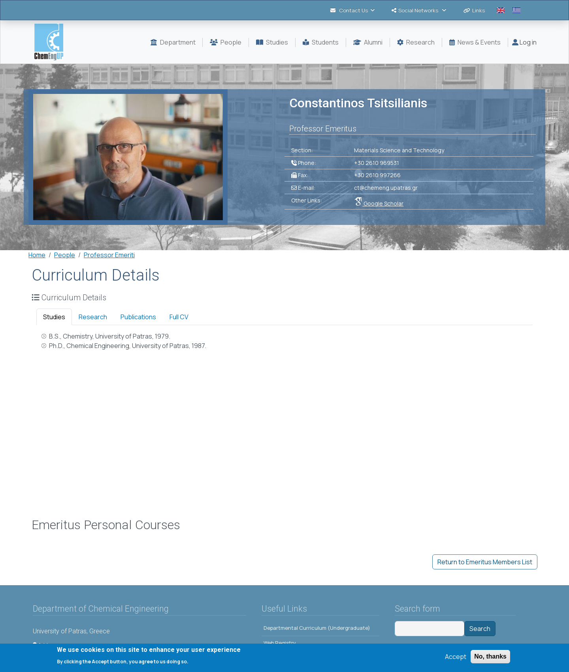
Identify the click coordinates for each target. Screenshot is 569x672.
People (64, 255)
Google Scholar (378, 203)
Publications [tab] (138, 317)
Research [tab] (93, 317)
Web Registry (280, 642)
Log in (524, 42)
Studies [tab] (54, 317)
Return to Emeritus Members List (484, 562)
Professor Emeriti (109, 255)
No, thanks (490, 657)
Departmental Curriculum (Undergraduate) (317, 627)
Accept (455, 657)
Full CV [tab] (179, 317)
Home (36, 255)
